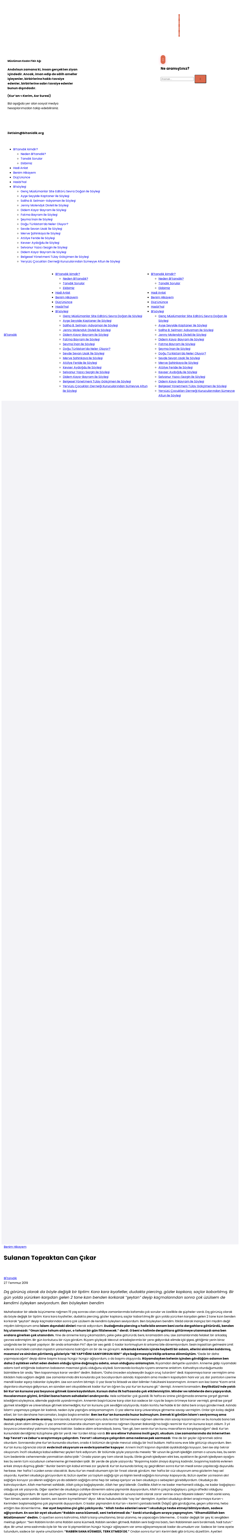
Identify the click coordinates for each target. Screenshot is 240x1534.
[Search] (177, 79)
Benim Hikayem (15, 1247)
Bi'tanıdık (10, 335)
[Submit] (200, 79)
